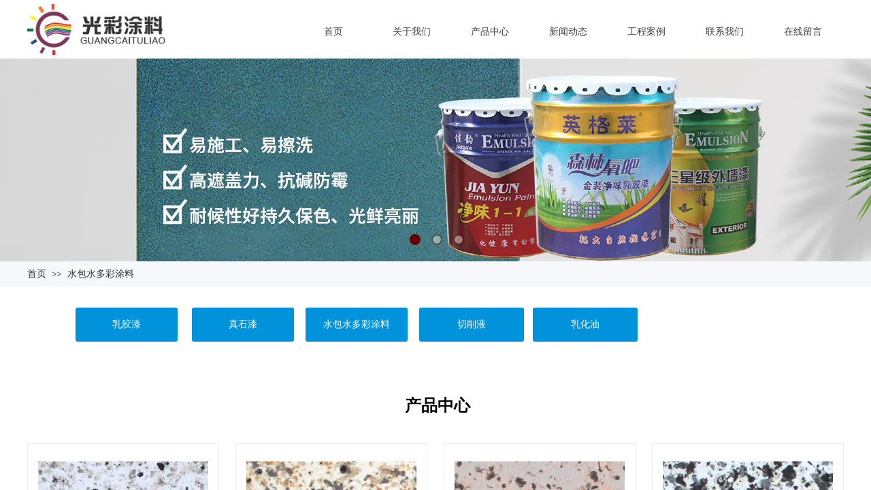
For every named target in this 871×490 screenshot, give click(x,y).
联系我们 (725, 31)
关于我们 (412, 31)
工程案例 (646, 31)
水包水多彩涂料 (100, 273)
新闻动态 (568, 31)
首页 (333, 31)
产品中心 (490, 31)
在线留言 (803, 31)
